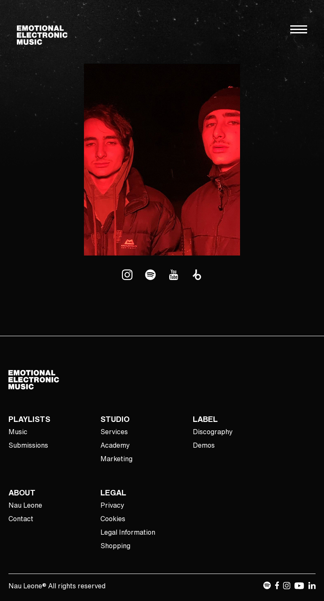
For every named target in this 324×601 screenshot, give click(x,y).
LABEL (205, 419)
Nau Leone (25, 505)
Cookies (112, 518)
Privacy (112, 505)
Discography (213, 431)
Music (17, 431)
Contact (20, 518)
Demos (204, 445)
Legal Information (127, 532)
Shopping (115, 545)
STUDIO (115, 419)
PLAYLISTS (29, 419)
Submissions (28, 445)
